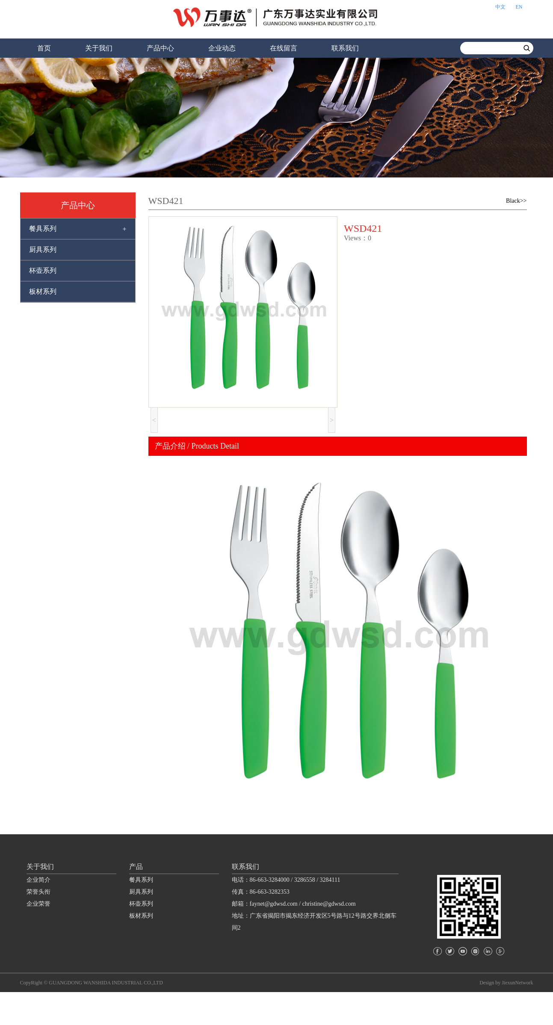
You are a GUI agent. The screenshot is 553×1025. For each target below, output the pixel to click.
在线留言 (283, 48)
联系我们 (345, 48)
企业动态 (222, 48)
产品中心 (160, 48)
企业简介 (38, 914)
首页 (44, 48)
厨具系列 (42, 249)
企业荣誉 (38, 938)
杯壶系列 (42, 270)
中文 (500, 7)
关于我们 (98, 48)
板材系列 (42, 291)
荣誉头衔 (38, 926)
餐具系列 (42, 228)
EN (519, 7)
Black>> (516, 201)
